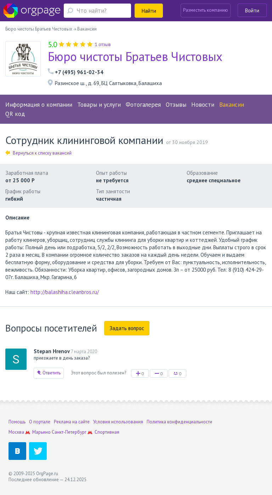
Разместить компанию (205, 10)
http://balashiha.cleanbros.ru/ (64, 292)
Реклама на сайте (72, 422)
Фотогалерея (143, 105)
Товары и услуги (99, 105)
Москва (16, 432)
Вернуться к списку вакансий (38, 153)
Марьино (41, 432)
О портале (39, 422)
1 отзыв (103, 44)
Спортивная (107, 432)
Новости (202, 105)
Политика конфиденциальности (179, 422)
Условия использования (118, 422)
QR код (15, 114)
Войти (252, 10)
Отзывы (176, 105)
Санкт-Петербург (69, 432)
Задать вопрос (126, 328)
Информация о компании (38, 105)
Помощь (17, 422)
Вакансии (231, 105)
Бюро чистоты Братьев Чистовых (135, 56)
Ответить (49, 373)
